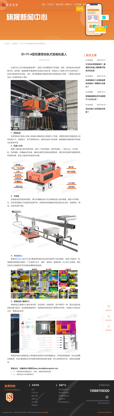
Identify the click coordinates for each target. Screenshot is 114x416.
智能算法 (62, 399)
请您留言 (109, 328)
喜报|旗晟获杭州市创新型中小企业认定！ (96, 97)
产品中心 (50, 4)
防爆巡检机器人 (64, 396)
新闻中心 (68, 4)
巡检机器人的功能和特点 (25, 374)
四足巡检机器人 (64, 402)
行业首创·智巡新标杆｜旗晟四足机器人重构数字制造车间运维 (96, 67)
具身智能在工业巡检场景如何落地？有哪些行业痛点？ (95, 83)
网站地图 (45, 412)
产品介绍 (35, 393)
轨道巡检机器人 (64, 393)
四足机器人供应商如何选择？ (95, 110)
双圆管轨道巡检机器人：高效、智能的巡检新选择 (34, 371)
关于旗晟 (77, 4)
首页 (43, 4)
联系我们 (86, 4)
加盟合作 (109, 308)
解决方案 (59, 4)
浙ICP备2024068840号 (105, 412)
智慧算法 (18, 256)
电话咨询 (109, 318)
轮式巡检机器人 (64, 389)
